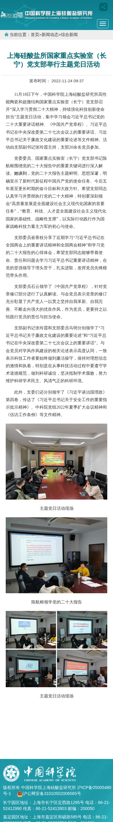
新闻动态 (50, 34)
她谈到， (22, 173)
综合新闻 (69, 34)
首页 (35, 34)
